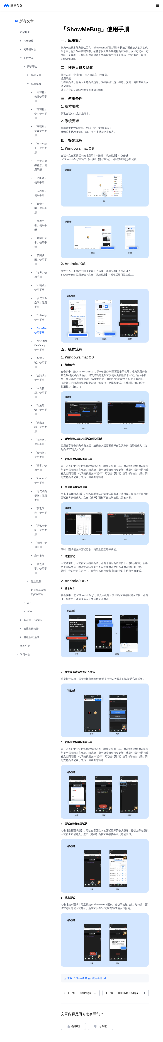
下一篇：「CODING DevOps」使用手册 (127, 993)
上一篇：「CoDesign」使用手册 (83, 993)
